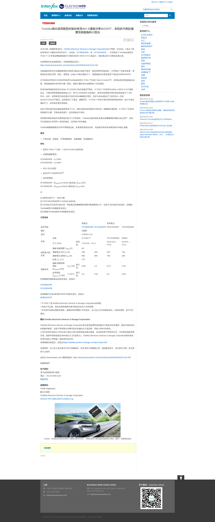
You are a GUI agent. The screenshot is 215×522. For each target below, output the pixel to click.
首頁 (45, 15)
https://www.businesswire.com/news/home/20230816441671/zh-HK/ (69, 65)
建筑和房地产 (147, 46)
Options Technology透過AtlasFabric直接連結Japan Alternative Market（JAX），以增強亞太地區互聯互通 (157, 134)
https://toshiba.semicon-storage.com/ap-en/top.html (85, 342)
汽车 (143, 52)
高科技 (144, 78)
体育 (143, 81)
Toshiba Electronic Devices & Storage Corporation (85, 49)
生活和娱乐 (146, 55)
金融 (143, 75)
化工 (143, 40)
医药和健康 (146, 43)
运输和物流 (146, 63)
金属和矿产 (146, 72)
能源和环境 (146, 58)
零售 (143, 61)
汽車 (43, 43)
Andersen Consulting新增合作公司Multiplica (156, 119)
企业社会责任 (147, 35)
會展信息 (68, 15)
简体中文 (154, 2)
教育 (143, 84)
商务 (143, 66)
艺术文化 (145, 86)
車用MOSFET (46, 297)
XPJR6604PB (82, 52)
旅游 (143, 49)
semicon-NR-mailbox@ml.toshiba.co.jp (56, 399)
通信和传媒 (146, 69)
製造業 (52, 43)
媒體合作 (79, 15)
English (170, 2)
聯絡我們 (44, 379)
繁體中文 (162, 2)
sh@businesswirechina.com (56, 495)
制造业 (144, 38)
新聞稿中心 (56, 15)
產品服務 (47, 448)
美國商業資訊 (92, 15)
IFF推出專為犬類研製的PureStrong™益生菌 (156, 126)
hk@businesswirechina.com (100, 494)
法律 (143, 89)
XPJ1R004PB (100, 52)
